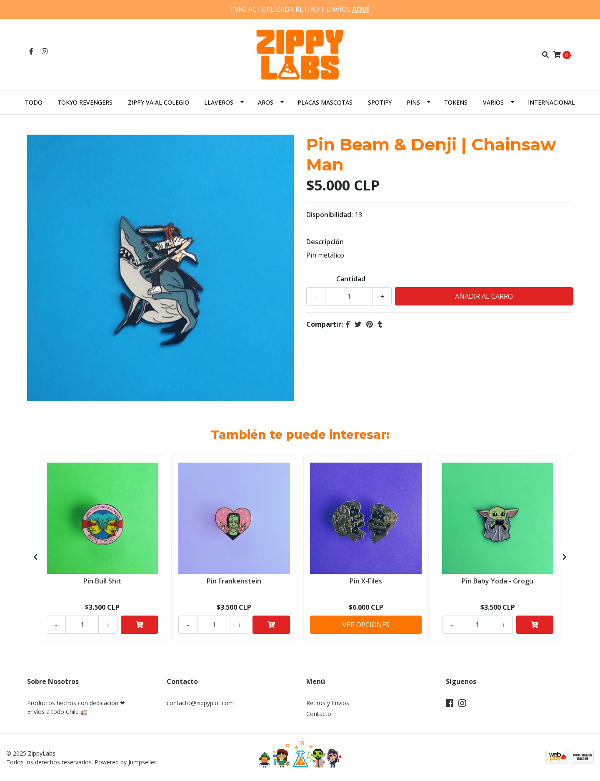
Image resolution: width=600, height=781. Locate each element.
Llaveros (218, 102)
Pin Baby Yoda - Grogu (497, 580)
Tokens (456, 102)
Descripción (325, 241)
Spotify (380, 102)
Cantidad (350, 278)
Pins (413, 102)
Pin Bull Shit (102, 580)
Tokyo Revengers (85, 102)
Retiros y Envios (327, 703)
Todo (33, 102)
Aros (265, 102)
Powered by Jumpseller (125, 762)
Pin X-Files (366, 580)
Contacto (318, 714)
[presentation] (35, 556)
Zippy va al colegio (158, 102)
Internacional (551, 102)
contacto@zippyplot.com (200, 703)
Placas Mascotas (325, 102)
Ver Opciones (366, 624)
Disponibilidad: (329, 214)
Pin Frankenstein (234, 580)
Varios (493, 102)
